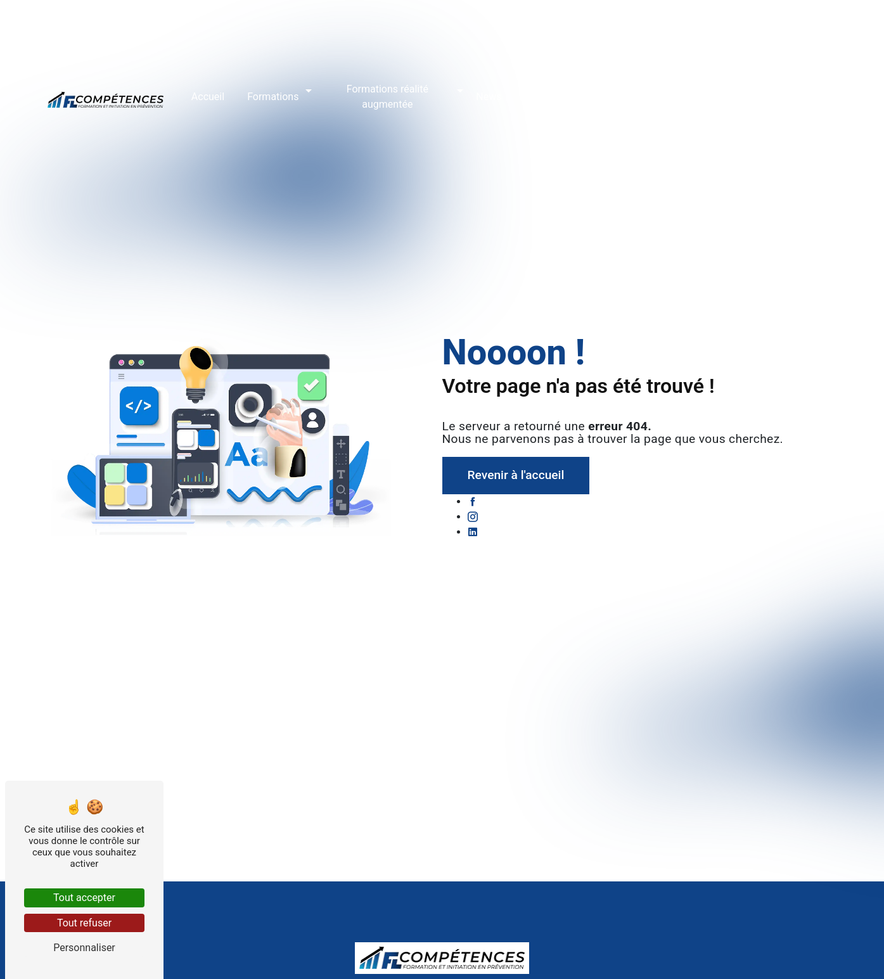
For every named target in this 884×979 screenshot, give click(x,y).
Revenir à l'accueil (516, 475)
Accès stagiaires (677, 95)
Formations (272, 95)
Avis (533, 95)
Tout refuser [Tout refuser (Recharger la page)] (84, 923)
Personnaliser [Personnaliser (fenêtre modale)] (84, 948)
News (488, 95)
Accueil (207, 95)
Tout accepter (84, 898)
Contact (754, 95)
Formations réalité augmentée (387, 95)
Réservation (592, 95)
